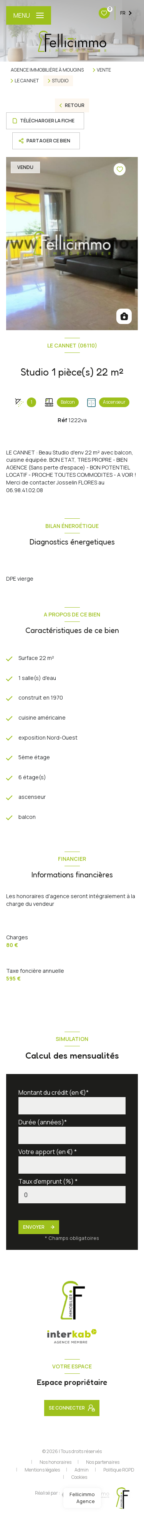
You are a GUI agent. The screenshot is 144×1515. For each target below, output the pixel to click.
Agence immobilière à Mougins (47, 70)
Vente (104, 70)
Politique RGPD (118, 1470)
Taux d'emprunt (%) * (48, 1181)
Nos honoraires (55, 1462)
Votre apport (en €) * (47, 1152)
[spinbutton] (72, 1194)
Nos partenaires (102, 1462)
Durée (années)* (42, 1122)
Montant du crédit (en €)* (53, 1092)
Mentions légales (42, 1470)
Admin (81, 1470)
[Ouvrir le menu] (28, 15)
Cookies (79, 1477)
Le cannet (27, 81)
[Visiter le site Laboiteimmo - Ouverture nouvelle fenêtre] (84, 1495)
